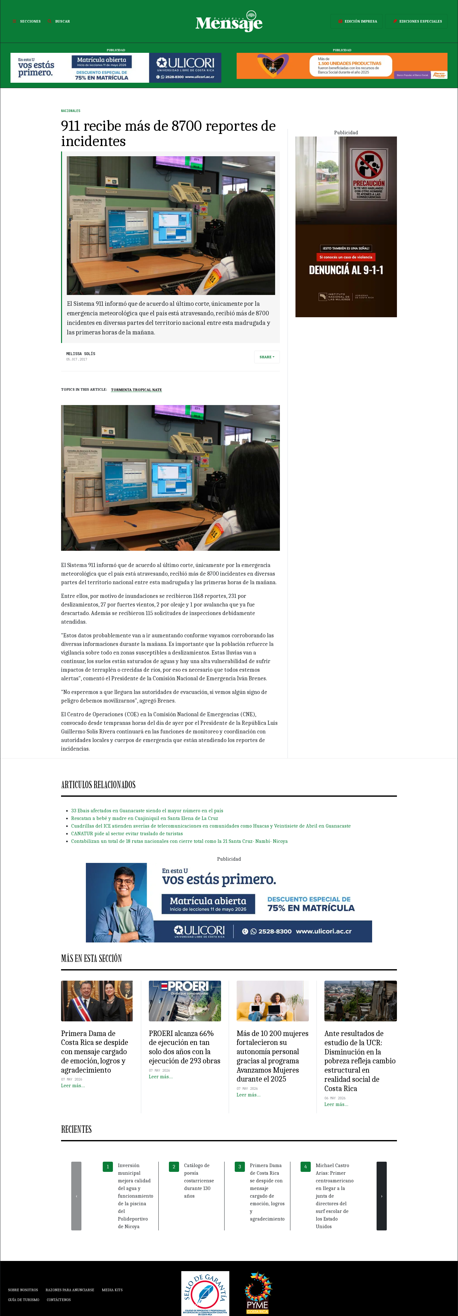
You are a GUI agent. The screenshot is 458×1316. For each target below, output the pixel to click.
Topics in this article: (84, 389)
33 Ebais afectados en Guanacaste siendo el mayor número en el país (147, 811)
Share (266, 357)
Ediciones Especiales (416, 21)
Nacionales (70, 111)
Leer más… (73, 1085)
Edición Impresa (356, 21)
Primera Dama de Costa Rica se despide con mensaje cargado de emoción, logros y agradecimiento (94, 1051)
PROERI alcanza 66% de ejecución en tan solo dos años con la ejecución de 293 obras (184, 1047)
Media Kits (112, 1290)
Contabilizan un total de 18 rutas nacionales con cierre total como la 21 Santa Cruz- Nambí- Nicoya (179, 841)
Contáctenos (59, 1300)
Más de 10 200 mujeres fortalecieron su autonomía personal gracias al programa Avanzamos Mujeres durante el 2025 (273, 1056)
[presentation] (76, 1196)
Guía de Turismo (23, 1300)
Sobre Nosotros (23, 1290)
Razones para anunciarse (69, 1290)
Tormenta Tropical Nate (136, 390)
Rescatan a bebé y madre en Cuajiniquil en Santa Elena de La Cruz (144, 818)
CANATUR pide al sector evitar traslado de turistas (127, 833)
